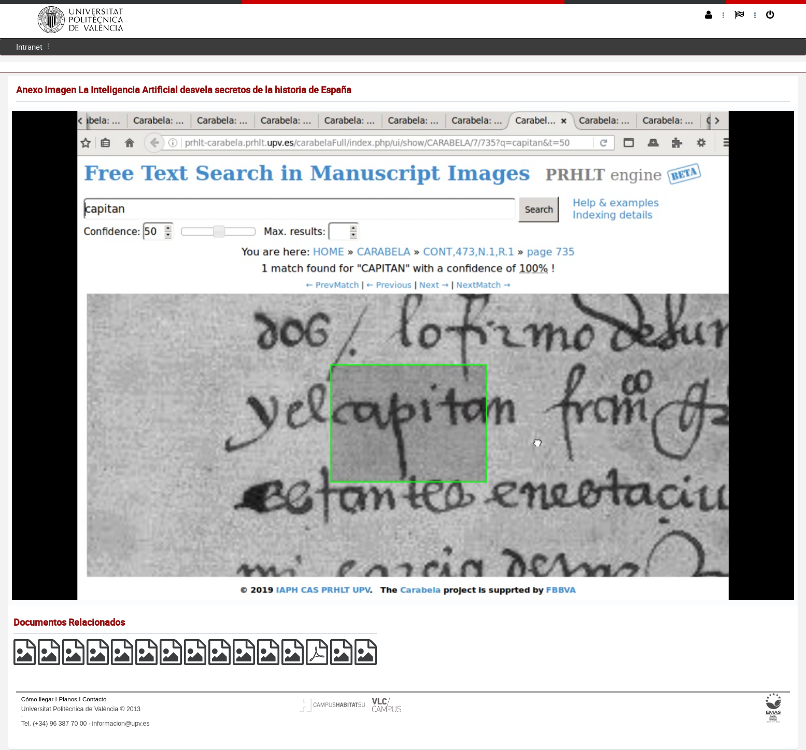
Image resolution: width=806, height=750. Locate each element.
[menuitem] (29, 47)
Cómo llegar (37, 699)
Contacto (94, 699)
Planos (68, 699)
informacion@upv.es (121, 723)
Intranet (29, 46)
